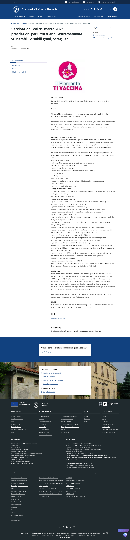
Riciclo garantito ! (43, 486)
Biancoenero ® (71, 535)
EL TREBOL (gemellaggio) (73, 483)
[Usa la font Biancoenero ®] (72, 2)
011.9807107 (17, 446)
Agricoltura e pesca (44, 416)
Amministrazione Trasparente (19, 478)
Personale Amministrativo (18, 430)
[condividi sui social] (97, 27)
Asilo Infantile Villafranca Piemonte (75, 496)
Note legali (14, 507)
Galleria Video (106, 427)
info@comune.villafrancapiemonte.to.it (25, 456)
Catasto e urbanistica (44, 430)
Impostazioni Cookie (16, 510)
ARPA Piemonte (70, 494)
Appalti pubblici (43, 424)
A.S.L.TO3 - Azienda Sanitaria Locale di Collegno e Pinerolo (55, 483)
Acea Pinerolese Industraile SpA (47, 489)
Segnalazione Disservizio (18, 494)
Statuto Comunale (16, 502)
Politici (13, 432)
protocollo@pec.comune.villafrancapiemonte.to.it (28, 454)
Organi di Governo (16, 416)
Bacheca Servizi (15, 499)
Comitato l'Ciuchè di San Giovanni (75, 481)
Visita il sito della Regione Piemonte (48, 478)
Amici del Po (69, 478)
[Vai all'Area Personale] (106, 2)
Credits (13, 512)
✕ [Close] (127, 530)
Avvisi (24, 23)
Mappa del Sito (15, 520)
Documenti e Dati (16, 424)
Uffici (12, 422)
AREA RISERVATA (64, 537)
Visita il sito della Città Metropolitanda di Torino (51, 481)
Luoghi (104, 419)
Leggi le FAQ (14, 489)
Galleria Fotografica (107, 424)
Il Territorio (105, 422)
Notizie (86, 416)
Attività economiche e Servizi (110, 430)
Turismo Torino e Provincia (73, 489)
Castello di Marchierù (71, 491)
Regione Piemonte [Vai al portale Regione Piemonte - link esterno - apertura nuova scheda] (17, 2)
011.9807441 (17, 448)
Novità (18, 23)
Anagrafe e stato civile (45, 422)
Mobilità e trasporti (66, 422)
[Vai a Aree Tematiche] (88, 2)
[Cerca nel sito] (115, 9)
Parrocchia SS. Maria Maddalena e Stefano (50, 494)
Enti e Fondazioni (16, 427)
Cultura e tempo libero (45, 432)
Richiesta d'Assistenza (17, 496)
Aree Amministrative (17, 419)
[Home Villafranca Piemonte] (35, 9)
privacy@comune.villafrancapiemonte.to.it (81, 466)
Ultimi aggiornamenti (17, 515)
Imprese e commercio (67, 419)
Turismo (63, 430)
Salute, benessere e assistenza (69, 424)
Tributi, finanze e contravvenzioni (70, 427)
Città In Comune (100, 533)
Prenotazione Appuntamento (19, 491)
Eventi (104, 416)
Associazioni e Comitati (108, 432)
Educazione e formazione (45, 435)
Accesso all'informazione (83, 16)
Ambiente (41, 419)
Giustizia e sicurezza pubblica (69, 416)
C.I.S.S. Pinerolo (70, 486)
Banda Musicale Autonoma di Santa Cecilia (50, 491)
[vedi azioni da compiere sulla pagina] (106, 27)
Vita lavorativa (65, 432)
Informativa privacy (16, 504)
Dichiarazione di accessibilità (19, 481)
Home (13, 23)
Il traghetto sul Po (44, 496)
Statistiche (14, 518)
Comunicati (87, 419)
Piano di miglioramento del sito (19, 486)
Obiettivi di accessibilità (17, 483)
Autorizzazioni (42, 427)
